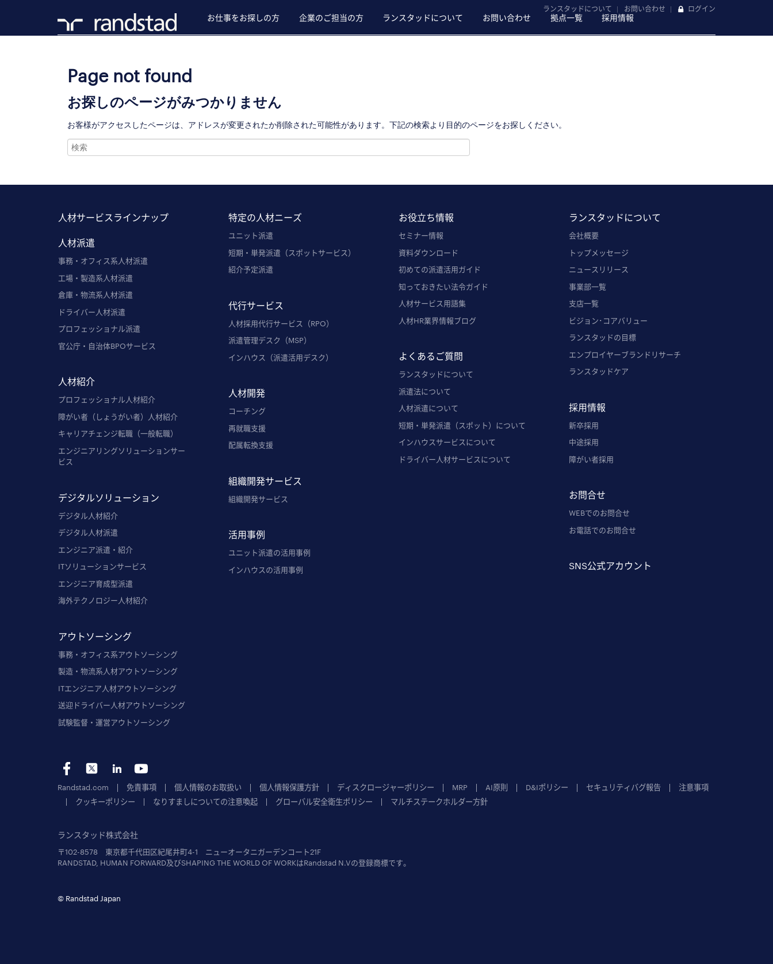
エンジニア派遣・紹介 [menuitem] (95, 549)
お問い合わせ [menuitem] (507, 17)
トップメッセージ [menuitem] (599, 252)
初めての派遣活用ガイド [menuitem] (440, 269)
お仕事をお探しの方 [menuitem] (243, 17)
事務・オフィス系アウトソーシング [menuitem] (118, 654)
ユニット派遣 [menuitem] (250, 235)
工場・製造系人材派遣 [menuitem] (95, 278)
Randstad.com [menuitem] (83, 787)
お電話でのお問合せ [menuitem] (602, 530)
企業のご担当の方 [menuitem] (331, 17)
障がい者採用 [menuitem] (591, 459)
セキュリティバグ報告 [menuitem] (623, 787)
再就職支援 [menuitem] (247, 428)
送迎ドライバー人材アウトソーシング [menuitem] (121, 705)
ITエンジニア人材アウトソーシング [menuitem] (117, 688)
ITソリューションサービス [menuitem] (102, 566)
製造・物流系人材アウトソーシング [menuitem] (118, 671)
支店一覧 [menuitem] (584, 303)
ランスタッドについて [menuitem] (422, 17)
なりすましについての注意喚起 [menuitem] (205, 801)
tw (91, 768)
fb (67, 768)
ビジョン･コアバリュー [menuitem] (608, 320)
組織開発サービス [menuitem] (265, 480)
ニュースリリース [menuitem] (599, 269)
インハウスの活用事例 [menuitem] (265, 569)
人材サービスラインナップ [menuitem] (113, 217)
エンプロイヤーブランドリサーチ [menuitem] (625, 354)
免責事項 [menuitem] (141, 787)
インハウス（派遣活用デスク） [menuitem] (280, 357)
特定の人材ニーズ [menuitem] (265, 217)
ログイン (701, 9)
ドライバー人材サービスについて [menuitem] (455, 459)
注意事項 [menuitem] (694, 787)
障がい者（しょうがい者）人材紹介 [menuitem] (118, 416)
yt (141, 768)
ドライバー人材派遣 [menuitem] (91, 312)
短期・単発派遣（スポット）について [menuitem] (462, 425)
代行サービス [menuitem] (256, 305)
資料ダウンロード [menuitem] (428, 252)
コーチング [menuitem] (247, 411)
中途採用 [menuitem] (584, 442)
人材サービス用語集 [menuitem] (432, 303)
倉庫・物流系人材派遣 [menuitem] (95, 294)
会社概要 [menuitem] (584, 235)
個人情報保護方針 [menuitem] (289, 787)
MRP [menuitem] (460, 787)
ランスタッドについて (577, 9)
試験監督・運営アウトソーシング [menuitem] (114, 722)
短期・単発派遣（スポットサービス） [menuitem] (291, 252)
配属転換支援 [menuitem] (250, 444)
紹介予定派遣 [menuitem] (250, 269)
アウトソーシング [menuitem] (95, 636)
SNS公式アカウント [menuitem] (610, 565)
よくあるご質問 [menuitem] (431, 355)
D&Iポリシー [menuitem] (547, 787)
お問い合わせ (644, 9)
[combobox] (268, 147)
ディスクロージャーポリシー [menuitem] (385, 787)
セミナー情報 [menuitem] (421, 235)
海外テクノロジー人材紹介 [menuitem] (103, 600)
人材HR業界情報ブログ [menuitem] (437, 320)
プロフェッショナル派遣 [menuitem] (99, 328)
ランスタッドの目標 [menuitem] (602, 337)
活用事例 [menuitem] (246, 534)
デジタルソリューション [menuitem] (108, 497)
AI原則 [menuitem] (496, 787)
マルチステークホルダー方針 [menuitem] (439, 801)
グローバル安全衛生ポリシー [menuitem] (324, 801)
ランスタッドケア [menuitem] (599, 371)
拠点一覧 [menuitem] (566, 17)
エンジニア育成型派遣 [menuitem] (95, 583)
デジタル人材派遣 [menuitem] (88, 532)
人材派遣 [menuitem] (76, 242)
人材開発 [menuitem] (246, 392)
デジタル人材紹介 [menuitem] (88, 515)
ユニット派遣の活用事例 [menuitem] (269, 552)
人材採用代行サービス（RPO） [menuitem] (281, 323)
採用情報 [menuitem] (618, 17)
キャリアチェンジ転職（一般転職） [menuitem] (118, 433)
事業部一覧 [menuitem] (587, 286)
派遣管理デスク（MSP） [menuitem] (269, 340)
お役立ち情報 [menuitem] (426, 217)
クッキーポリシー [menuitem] (105, 801)
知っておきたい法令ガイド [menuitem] (443, 286)
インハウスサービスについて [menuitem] (447, 442)
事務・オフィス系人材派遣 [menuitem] (103, 260)
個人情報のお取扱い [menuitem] (208, 787)
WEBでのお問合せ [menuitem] (599, 512)
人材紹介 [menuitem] (76, 381)
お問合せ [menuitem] (587, 494)
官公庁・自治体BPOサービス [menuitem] (107, 345)
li (116, 768)
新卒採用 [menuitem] (584, 425)
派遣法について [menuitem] (425, 391)
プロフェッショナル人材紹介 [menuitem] (106, 399)
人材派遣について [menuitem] (428, 408)
